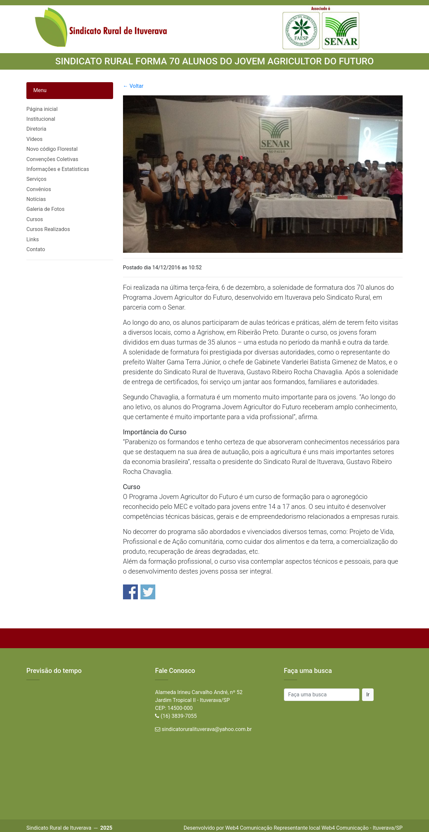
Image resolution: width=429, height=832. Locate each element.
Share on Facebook (130, 591)
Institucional (40, 119)
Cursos (34, 219)
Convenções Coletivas (52, 159)
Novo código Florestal (51, 149)
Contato (35, 249)
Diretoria (36, 129)
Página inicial (42, 109)
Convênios (38, 189)
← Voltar (133, 86)
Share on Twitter (147, 591)
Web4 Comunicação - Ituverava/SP (362, 828)
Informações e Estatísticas (57, 169)
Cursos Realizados (48, 229)
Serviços (36, 179)
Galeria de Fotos (45, 209)
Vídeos (34, 139)
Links (32, 239)
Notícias (36, 199)
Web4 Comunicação (248, 828)
